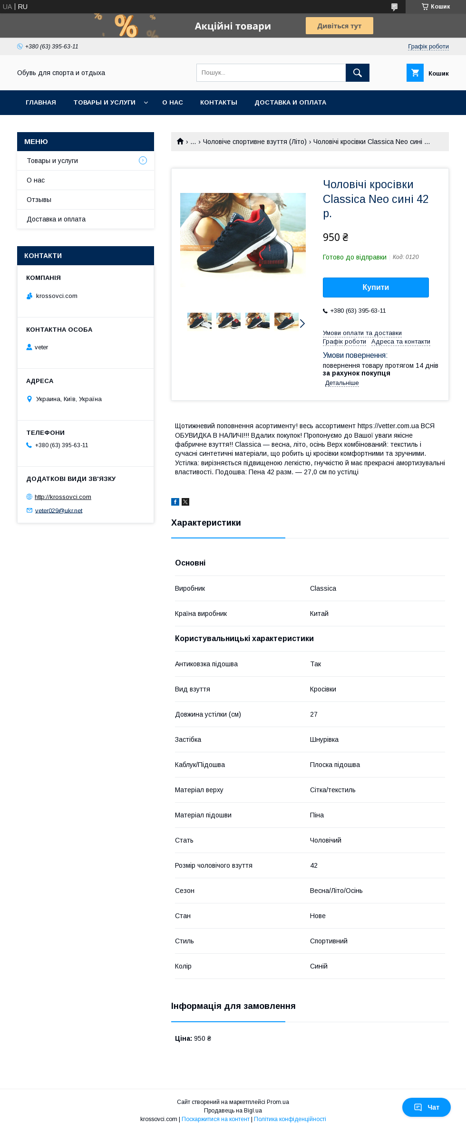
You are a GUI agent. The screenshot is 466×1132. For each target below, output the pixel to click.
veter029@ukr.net (58, 510)
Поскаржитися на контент (216, 1119)
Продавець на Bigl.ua (233, 1110)
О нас (172, 102)
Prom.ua (278, 1102)
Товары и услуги (104, 102)
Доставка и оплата (290, 102)
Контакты (218, 102)
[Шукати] (357, 73)
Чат (426, 1107)
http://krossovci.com (63, 496)
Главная (41, 102)
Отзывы (39, 199)
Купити (376, 287)
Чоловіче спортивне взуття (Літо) (255, 141)
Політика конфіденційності (290, 1119)
